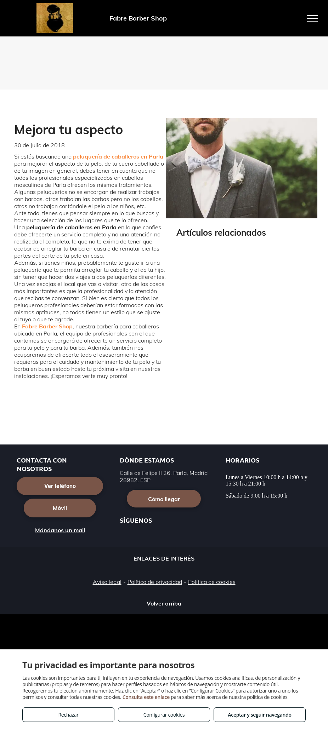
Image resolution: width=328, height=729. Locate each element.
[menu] (312, 18)
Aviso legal (107, 581)
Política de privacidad (155, 581)
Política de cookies (212, 581)
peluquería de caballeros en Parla (118, 156)
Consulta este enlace (146, 697)
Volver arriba (164, 603)
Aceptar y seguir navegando (259, 714)
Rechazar (68, 714)
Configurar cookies (164, 714)
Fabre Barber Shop (47, 326)
